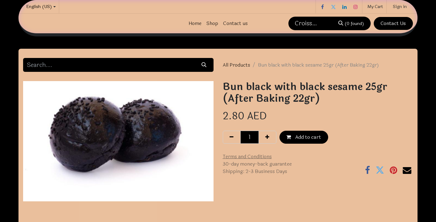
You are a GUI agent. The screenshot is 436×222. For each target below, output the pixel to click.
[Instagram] (356, 7)
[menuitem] (195, 23)
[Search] (351, 23)
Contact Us (393, 23)
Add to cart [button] (303, 137)
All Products (236, 65)
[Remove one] (232, 137)
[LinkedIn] (344, 7)
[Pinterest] (393, 170)
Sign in (400, 6)
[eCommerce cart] (374, 6)
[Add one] (267, 137)
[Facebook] (322, 7)
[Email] (407, 170)
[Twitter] (333, 7)
